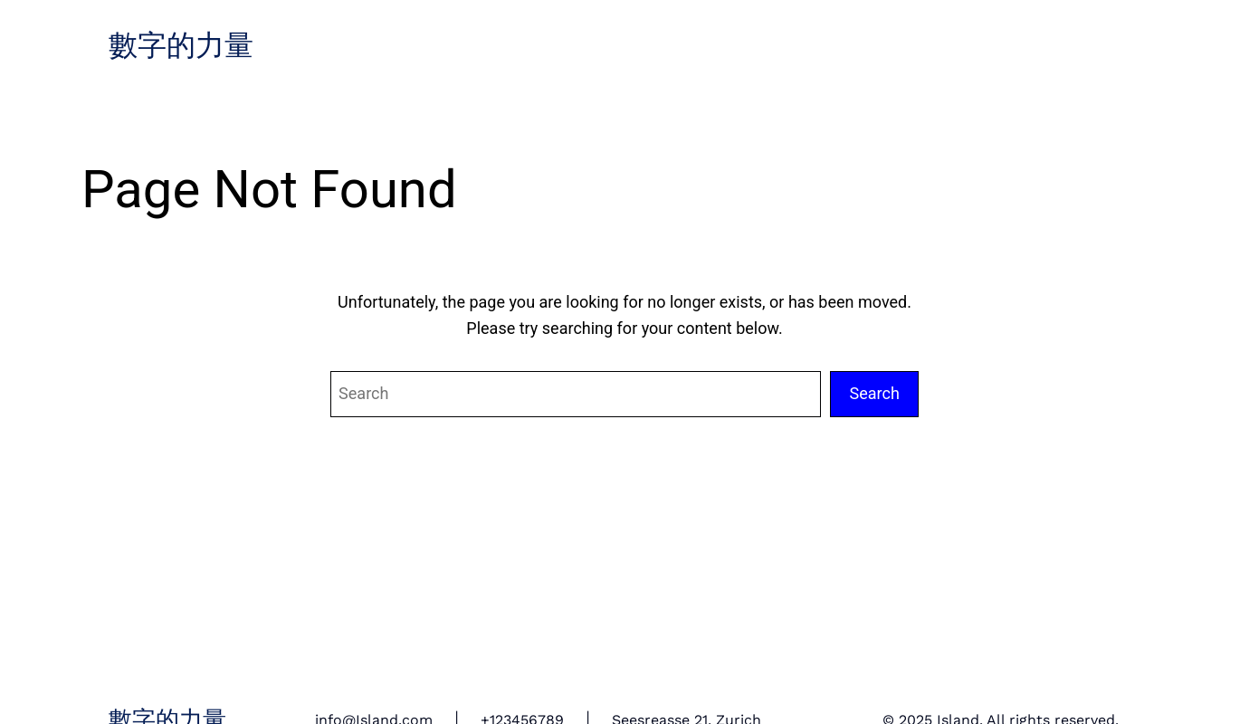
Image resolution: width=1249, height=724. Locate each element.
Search (874, 393)
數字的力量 (181, 46)
